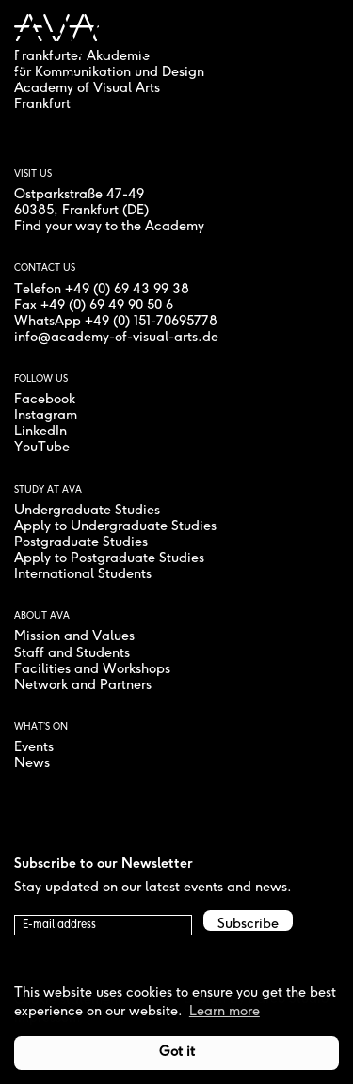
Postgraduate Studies (81, 543)
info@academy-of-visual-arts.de (116, 338)
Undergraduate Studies (87, 511)
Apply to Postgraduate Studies (109, 559)
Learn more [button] (224, 1012)
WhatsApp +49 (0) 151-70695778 (115, 322)
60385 (34, 211)
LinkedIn (40, 432)
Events (34, 748)
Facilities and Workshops (92, 670)
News (32, 764)
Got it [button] (177, 1052)
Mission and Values (74, 637)
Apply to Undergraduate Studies (115, 527)
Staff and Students (72, 654)
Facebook (44, 400)
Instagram (45, 416)
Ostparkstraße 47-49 (79, 195)
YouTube (42, 448)
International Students (83, 575)
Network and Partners (83, 686)
